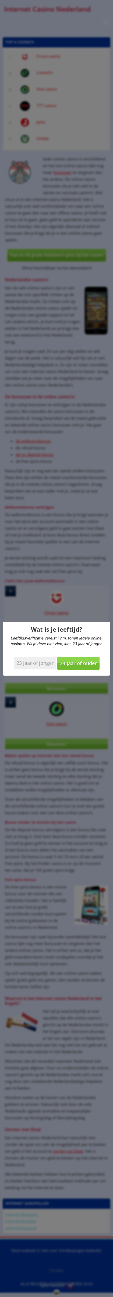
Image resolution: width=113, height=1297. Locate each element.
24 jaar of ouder (78, 663)
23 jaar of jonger (35, 663)
